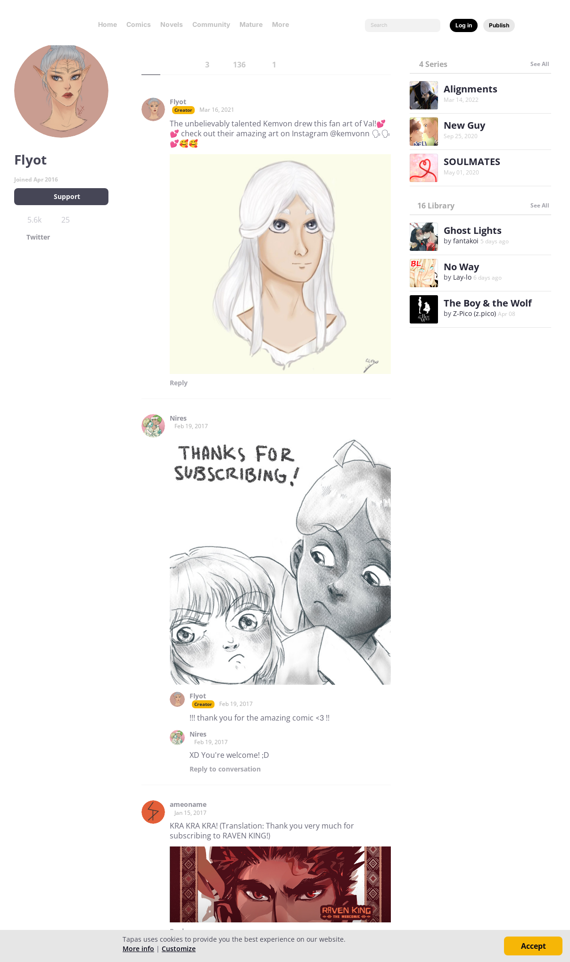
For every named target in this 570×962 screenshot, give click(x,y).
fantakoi (466, 240)
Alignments (470, 89)
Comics (138, 24)
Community (211, 24)
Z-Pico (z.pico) (474, 313)
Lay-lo (462, 277)
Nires (178, 418)
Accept (533, 946)
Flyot (178, 102)
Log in (463, 25)
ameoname (188, 804)
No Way (461, 266)
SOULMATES (472, 161)
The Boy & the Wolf (488, 303)
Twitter (38, 237)
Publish (499, 25)
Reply (179, 383)
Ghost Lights (473, 230)
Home (107, 24)
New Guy (464, 125)
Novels (171, 24)
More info (138, 948)
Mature (251, 24)
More (283, 24)
